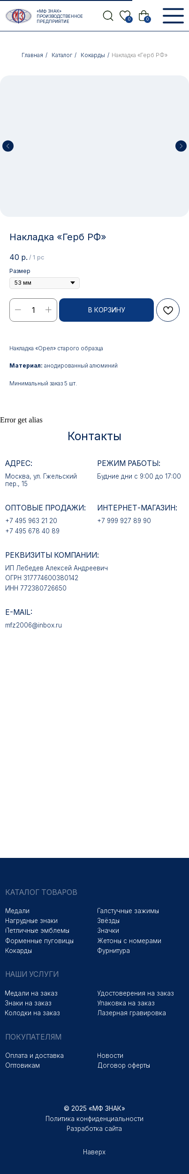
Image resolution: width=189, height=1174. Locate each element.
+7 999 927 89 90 (124, 520)
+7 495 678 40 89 (32, 531)
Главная (32, 55)
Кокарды (93, 55)
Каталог (62, 55)
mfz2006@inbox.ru (33, 625)
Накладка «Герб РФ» (139, 55)
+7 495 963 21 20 (31, 520)
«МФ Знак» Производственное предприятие (60, 16)
